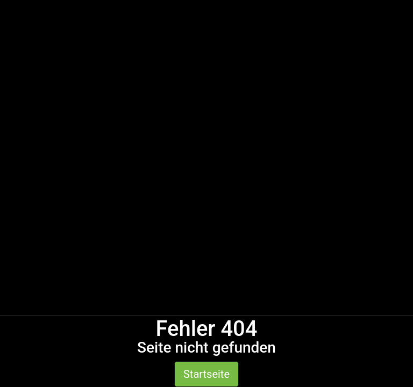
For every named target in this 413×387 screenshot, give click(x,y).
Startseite (206, 374)
